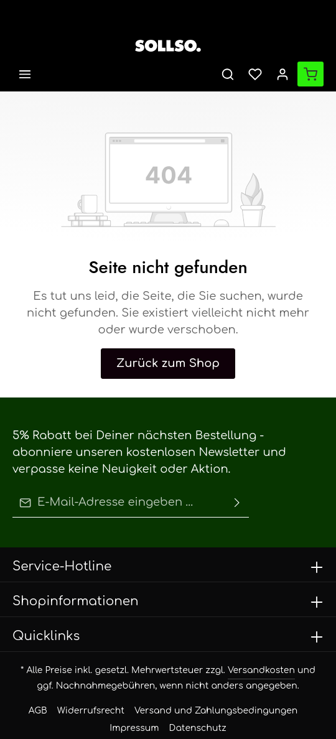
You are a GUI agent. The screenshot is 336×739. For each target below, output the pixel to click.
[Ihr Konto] (282, 74)
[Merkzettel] (255, 74)
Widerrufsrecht (86, 675)
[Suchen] (227, 74)
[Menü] (24, 74)
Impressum (275, 675)
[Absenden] (237, 469)
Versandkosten (237, 634)
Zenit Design (229, 720)
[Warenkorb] (310, 74)
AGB (41, 675)
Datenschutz (167, 692)
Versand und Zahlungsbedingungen (184, 675)
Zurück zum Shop (167, 346)
